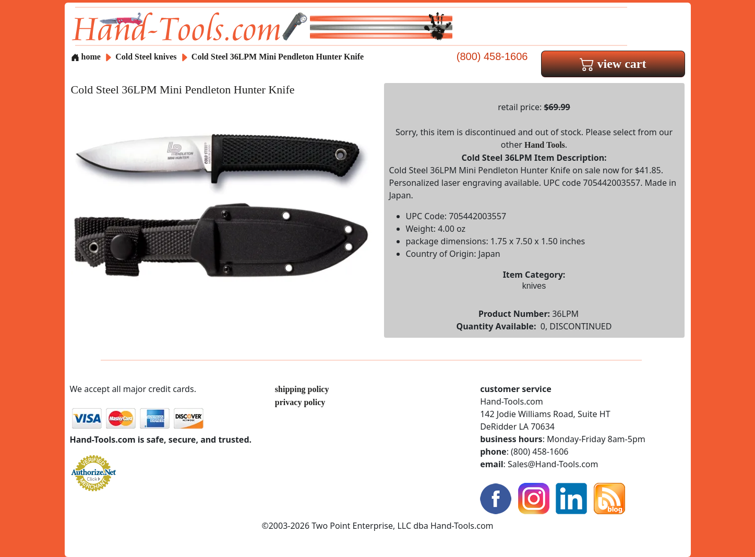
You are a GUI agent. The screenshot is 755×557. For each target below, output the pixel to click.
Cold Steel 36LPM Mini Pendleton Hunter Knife (277, 56)
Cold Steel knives (145, 56)
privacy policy (300, 402)
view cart (613, 63)
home (86, 56)
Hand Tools (544, 144)
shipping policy (302, 389)
